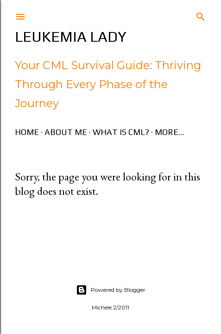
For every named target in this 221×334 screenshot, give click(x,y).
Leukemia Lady (70, 36)
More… (169, 132)
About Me (65, 132)
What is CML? (121, 132)
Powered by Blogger (110, 289)
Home (27, 132)
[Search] (200, 15)
